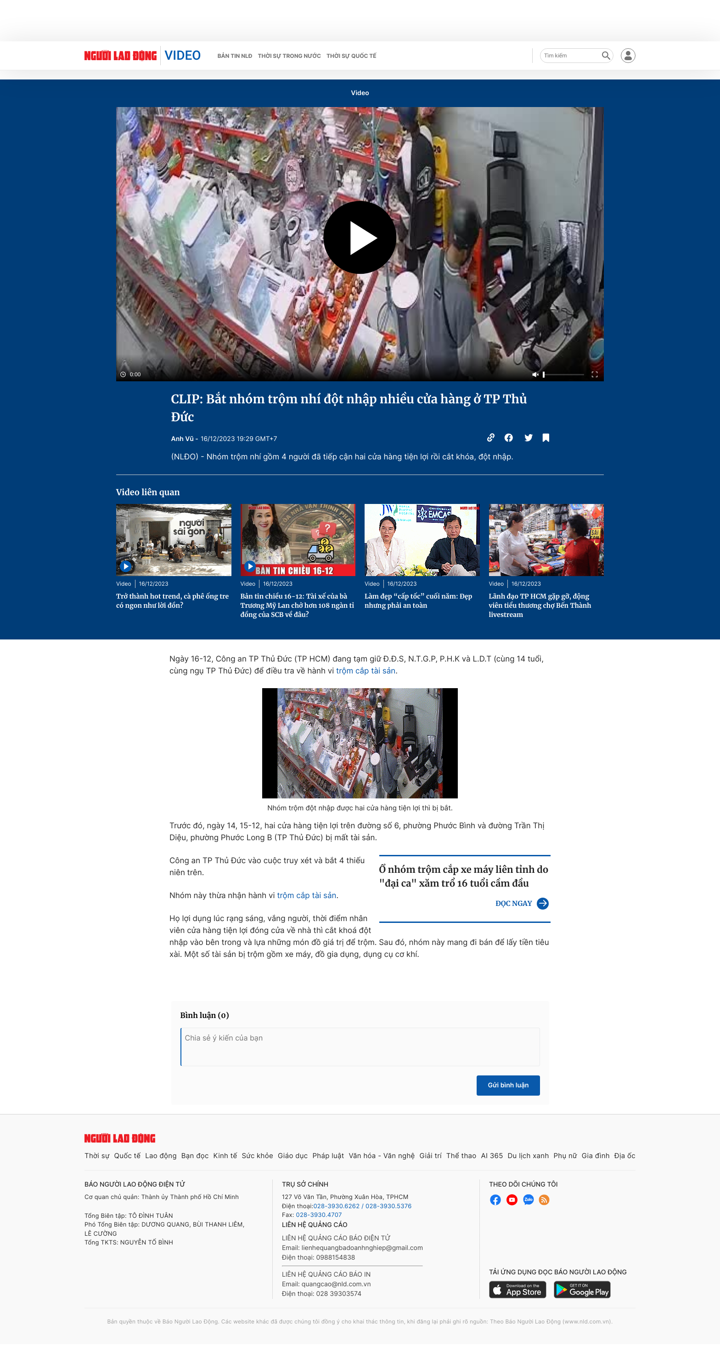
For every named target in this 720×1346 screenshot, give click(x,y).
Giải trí (431, 1155)
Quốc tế (127, 1155)
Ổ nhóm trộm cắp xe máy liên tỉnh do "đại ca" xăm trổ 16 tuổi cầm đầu (464, 876)
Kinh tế (225, 1155)
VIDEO (182, 55)
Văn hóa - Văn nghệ (382, 1155)
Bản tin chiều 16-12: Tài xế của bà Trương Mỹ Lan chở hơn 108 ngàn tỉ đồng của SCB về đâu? (297, 605)
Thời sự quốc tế (351, 55)
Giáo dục (293, 1155)
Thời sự (97, 1155)
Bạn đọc (195, 1155)
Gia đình (596, 1155)
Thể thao (461, 1155)
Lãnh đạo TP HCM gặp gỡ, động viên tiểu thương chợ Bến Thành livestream (540, 605)
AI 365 (492, 1155)
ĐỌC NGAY (513, 903)
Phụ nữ (565, 1155)
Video (360, 93)
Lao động (161, 1155)
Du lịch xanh (528, 1155)
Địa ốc (625, 1155)
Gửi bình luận (508, 1085)
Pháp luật (328, 1155)
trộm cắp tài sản (365, 671)
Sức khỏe (257, 1155)
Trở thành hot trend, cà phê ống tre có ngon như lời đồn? (172, 601)
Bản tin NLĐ (235, 55)
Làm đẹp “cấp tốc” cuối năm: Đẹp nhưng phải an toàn (418, 601)
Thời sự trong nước (289, 55)
